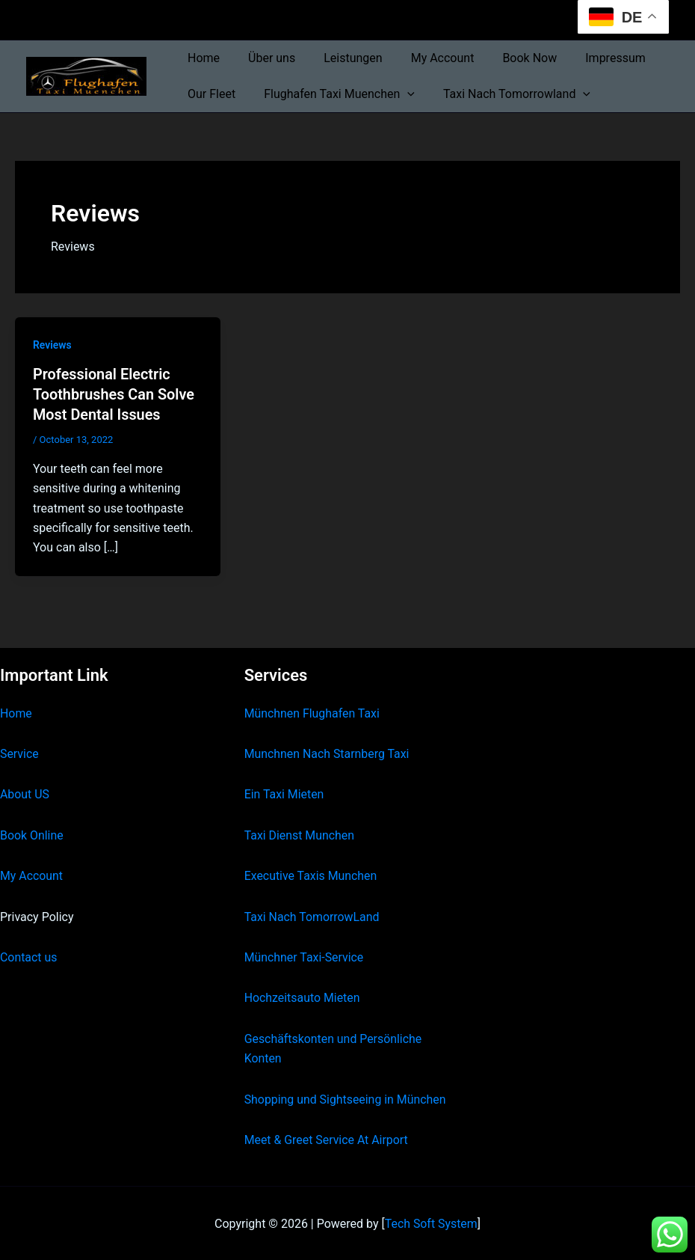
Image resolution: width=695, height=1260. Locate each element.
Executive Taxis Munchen (311, 874)
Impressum (590, 58)
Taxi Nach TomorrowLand (312, 915)
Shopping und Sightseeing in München (346, 1097)
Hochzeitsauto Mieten (302, 996)
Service (19, 752)
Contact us (29, 956)
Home (201, 58)
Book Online (32, 833)
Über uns (264, 58)
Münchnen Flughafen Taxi (312, 711)
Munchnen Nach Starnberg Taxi (327, 752)
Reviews (52, 345)
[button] (400, 94)
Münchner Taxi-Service (304, 956)
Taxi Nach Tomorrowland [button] (505, 94)
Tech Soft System (431, 1222)
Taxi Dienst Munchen (299, 833)
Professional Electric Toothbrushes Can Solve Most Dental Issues (114, 393)
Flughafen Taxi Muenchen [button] (332, 94)
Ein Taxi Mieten (284, 793)
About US (24, 793)
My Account (427, 58)
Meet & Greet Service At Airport (327, 1138)
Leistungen (341, 58)
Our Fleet (209, 94)
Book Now (509, 58)
